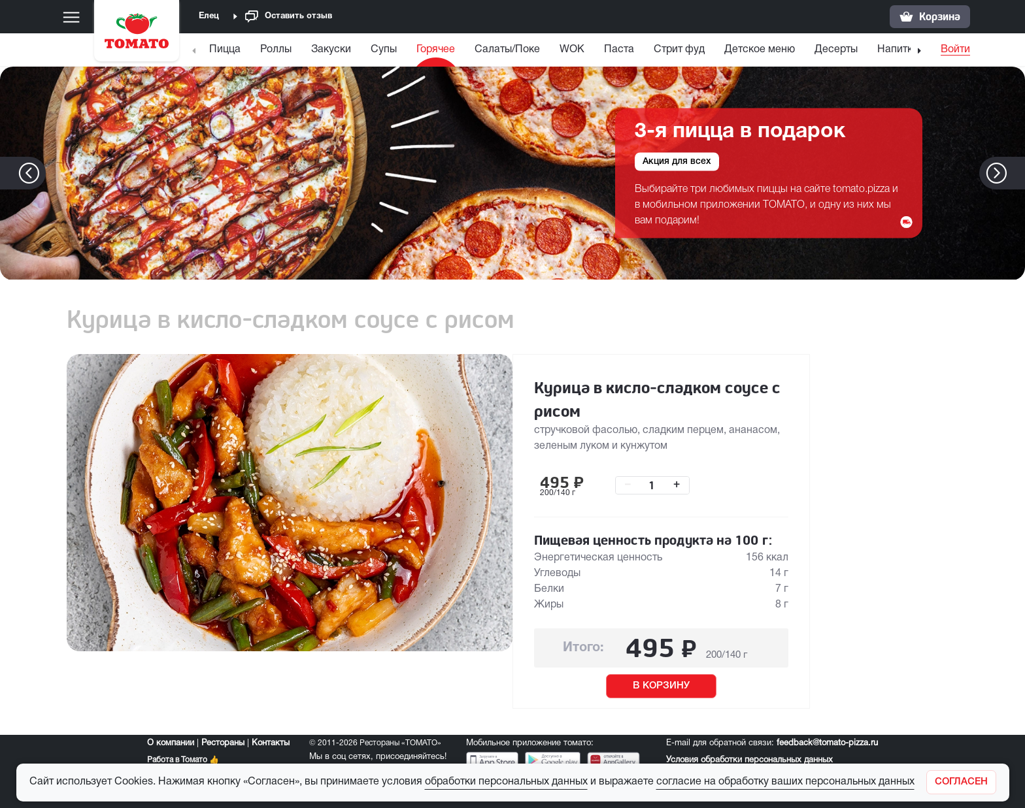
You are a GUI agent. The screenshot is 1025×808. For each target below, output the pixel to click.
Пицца (225, 49)
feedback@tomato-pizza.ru (827, 743)
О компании (170, 743)
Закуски (331, 49)
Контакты (271, 743)
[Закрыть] (961, 782)
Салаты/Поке (507, 49)
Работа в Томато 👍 (183, 760)
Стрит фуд (679, 49)
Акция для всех (677, 161)
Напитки (897, 49)
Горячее (435, 49)
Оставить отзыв (288, 17)
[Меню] (71, 17)
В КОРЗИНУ (661, 685)
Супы (384, 49)
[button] (1016, 173)
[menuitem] (226, 53)
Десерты (836, 49)
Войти (955, 49)
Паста (619, 49)
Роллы (276, 49)
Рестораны (222, 743)
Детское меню (759, 49)
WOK (572, 49)
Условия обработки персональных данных (749, 760)
